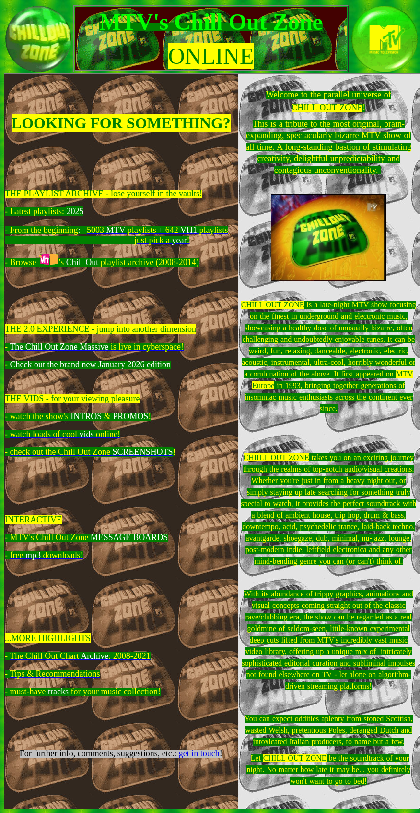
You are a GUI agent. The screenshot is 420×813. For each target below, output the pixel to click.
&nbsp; (328, 237)
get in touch (199, 753)
